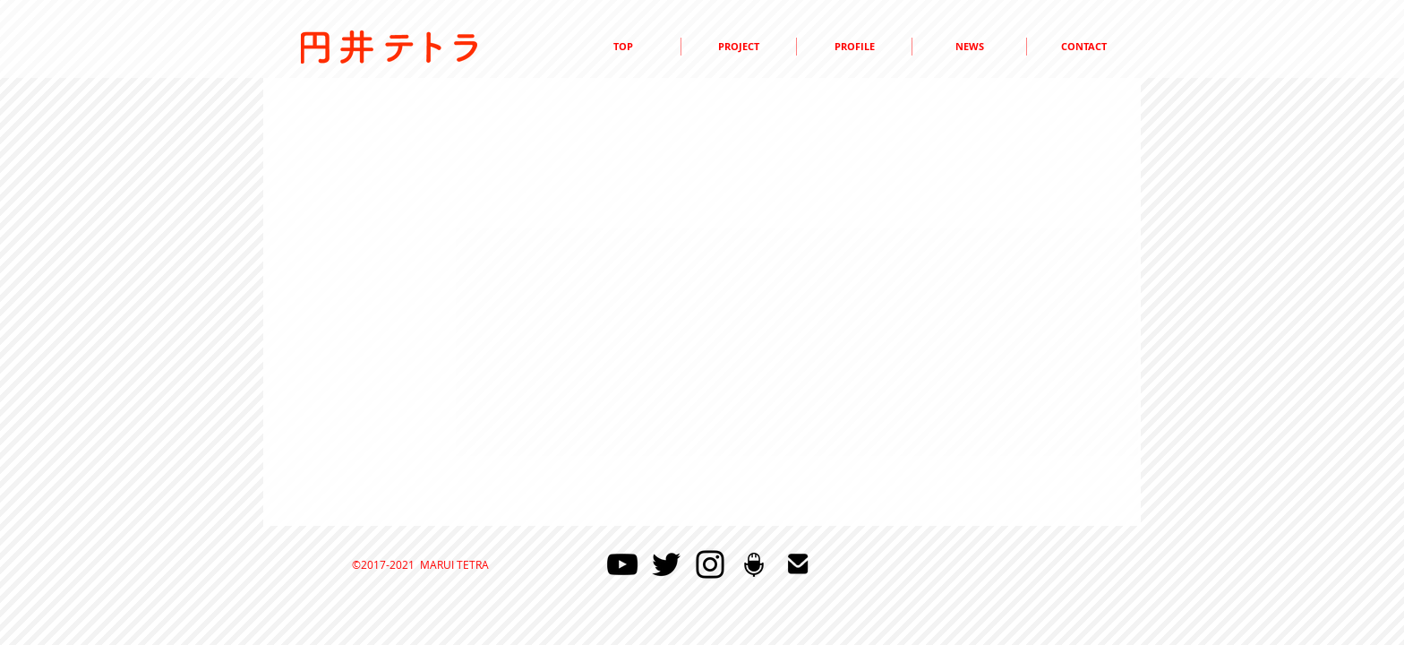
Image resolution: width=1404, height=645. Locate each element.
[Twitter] (666, 564)
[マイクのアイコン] (754, 564)
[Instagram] (710, 564)
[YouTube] (622, 564)
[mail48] (798, 564)
